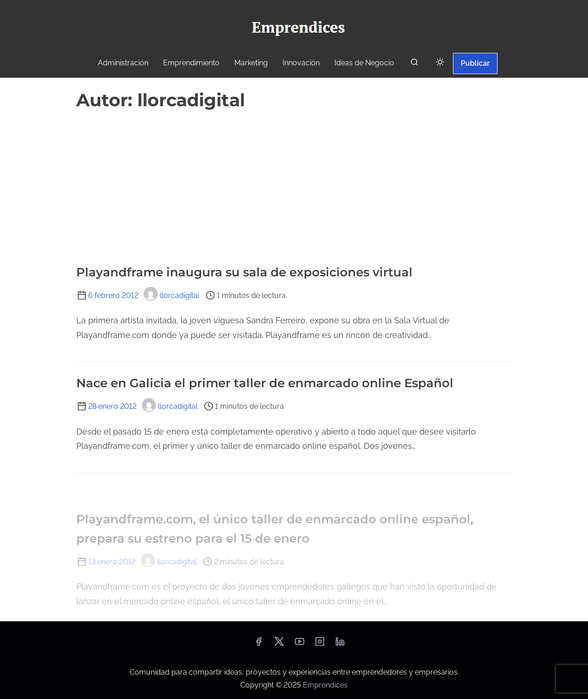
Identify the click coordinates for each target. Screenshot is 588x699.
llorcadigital (171, 295)
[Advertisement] (294, 183)
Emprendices (325, 685)
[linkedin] (340, 644)
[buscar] (414, 64)
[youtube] (299, 644)
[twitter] (279, 644)
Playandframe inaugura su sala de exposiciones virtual (244, 272)
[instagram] (319, 644)
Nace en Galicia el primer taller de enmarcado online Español (264, 383)
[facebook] (258, 644)
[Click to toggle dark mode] (440, 62)
